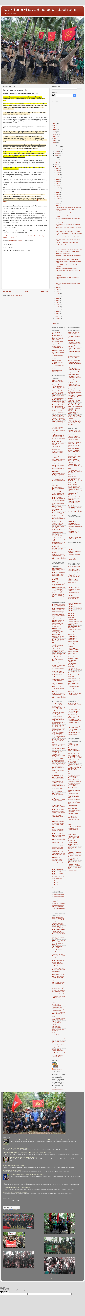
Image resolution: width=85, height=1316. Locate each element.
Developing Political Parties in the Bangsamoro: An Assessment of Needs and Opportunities (58, 480)
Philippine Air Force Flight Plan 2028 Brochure (74, 726)
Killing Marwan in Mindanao (58, 587)
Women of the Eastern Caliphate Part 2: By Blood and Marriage (74, 456)
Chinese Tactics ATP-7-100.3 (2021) (57, 843)
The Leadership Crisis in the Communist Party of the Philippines (75, 417)
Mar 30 (58, 170)
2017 (54, 138)
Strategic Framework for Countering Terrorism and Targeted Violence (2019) (58, 918)
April (56, 164)
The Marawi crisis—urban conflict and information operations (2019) (58, 427)
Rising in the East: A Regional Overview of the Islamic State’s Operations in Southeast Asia (74, 441)
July (56, 157)
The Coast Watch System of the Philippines (58, 527)
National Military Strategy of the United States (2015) (58, 987)
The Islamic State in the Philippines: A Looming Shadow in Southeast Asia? (75, 479)
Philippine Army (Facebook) (75, 608)
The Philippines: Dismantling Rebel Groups (58, 535)
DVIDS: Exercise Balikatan (58, 908)
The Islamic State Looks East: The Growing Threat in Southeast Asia (74, 432)
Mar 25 (58, 181)
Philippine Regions (56, 871)
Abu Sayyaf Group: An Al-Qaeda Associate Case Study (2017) (58, 645)
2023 (54, 125)
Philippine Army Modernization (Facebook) (74, 611)
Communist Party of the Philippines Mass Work (74, 352)
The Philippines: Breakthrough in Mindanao (74, 524)
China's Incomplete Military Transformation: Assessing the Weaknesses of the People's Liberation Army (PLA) (58, 766)
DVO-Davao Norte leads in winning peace (66, 268)
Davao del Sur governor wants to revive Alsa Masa (68, 207)
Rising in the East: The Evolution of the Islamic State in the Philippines (57, 392)
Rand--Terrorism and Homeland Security (73, 841)
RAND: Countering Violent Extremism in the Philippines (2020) (74, 869)
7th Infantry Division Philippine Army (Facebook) (75, 669)
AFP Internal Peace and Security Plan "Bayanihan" (74, 720)
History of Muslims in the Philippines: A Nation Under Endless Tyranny (75, 537)
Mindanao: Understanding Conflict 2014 (58, 484)
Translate (13, 1209)
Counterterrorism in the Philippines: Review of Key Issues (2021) (74, 852)
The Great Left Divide (73, 374)
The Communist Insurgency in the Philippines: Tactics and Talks (75, 397)
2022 (54, 127)
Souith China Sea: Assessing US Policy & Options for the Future (57, 795)
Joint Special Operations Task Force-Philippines (58, 906)
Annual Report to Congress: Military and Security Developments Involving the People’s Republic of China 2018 (58, 747)
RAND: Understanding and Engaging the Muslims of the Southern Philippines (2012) (58, 502)
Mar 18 (58, 196)
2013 (54, 321)
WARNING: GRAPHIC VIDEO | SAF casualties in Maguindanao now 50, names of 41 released (27, 1152)
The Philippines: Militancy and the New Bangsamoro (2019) (58, 412)
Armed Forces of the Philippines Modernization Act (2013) (74, 705)
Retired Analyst (57, 1069)
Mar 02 (58, 311)
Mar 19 (58, 194)
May (56, 162)
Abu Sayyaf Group (56, 628)
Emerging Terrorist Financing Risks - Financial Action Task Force (74, 807)
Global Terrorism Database (74, 826)
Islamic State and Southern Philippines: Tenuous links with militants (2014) (58, 475)
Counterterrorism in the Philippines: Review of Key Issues (58, 539)
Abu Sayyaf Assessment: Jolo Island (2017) (58, 637)
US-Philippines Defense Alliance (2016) (58, 356)
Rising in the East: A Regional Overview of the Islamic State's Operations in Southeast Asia (58, 387)
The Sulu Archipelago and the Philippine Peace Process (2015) (58, 470)
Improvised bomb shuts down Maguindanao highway (16, 1183)
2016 (54, 140)
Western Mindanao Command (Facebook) (73, 657)
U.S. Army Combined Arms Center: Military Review (58, 1019)
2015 (54, 142)
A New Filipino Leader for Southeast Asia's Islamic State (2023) (58, 690)
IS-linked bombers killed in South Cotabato (13, 1165)
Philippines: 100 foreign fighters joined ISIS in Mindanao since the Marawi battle (75, 466)
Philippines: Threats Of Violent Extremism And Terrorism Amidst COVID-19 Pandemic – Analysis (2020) (58, 406)
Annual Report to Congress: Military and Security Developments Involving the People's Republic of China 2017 (58, 838)
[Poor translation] (6, 1292)
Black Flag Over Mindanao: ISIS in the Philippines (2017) (58, 641)
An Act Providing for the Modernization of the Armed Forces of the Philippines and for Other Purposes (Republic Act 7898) (75, 569)
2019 (54, 134)
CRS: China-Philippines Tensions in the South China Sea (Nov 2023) (57, 861)
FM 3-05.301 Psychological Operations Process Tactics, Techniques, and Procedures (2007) (58, 997)
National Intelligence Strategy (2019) (57, 947)
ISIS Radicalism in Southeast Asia (72, 475)
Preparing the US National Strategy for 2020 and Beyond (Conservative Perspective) (58, 942)
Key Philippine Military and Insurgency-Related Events (40, 9)
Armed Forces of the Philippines (73, 583)
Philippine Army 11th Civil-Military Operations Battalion (74, 695)
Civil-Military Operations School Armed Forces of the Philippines (75, 603)
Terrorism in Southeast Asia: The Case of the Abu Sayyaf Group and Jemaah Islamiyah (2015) (58, 664)
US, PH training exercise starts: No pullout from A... (68, 251)
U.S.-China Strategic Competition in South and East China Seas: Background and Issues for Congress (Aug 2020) (58, 706)
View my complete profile (58, 1089)
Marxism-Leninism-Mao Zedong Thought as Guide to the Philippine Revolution (75, 405)
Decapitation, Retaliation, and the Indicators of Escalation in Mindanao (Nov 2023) (58, 550)
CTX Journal (55, 1032)
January (57, 318)
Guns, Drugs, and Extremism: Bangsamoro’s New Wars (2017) (58, 448)
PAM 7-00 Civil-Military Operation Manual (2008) (74, 708)
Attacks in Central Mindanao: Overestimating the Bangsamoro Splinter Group (58, 583)
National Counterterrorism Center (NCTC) (74, 833)
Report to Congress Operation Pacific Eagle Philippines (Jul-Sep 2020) (58, 1051)
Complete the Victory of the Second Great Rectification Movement (75, 392)
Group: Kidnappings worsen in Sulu (64, 222)
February (57, 316)
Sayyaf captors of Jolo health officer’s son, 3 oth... (68, 231)
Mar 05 (58, 304)
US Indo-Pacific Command (58, 903)
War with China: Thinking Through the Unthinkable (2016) (58, 741)
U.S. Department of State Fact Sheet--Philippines (58, 366)
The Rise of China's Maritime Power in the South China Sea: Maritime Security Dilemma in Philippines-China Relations (58, 806)
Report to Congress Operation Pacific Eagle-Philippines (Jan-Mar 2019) (58, 964)
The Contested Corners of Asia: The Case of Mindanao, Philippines (58, 531)
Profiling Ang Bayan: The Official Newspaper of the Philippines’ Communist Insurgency (74, 422)
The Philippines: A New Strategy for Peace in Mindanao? (74, 533)
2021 (54, 129)
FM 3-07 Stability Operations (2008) (56, 1005)
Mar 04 (58, 306)
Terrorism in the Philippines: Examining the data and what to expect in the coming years (75, 857)
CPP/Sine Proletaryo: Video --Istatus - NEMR (67, 259)
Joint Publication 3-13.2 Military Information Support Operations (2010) (58, 1009)
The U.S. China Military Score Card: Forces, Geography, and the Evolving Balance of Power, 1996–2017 (58, 754)
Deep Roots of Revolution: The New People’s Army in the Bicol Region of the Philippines (74, 344)
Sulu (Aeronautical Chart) (58, 876)
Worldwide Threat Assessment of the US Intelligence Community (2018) (74, 789)
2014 (54, 145)
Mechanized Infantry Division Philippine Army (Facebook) (74, 665)
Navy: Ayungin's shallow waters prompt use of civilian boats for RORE (27, 1174)
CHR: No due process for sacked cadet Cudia (67, 242)
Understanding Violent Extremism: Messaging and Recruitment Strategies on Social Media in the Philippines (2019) (75, 767)
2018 (54, 136)
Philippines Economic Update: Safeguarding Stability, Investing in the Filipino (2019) (58, 337)
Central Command (72, 636)
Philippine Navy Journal (74, 732)
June (56, 160)
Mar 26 (58, 179)
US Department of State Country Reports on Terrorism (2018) (74, 776)
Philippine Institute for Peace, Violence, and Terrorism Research (73, 837)
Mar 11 (58, 291)
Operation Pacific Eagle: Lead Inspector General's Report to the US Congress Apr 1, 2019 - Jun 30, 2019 (58, 417)
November (57, 149)
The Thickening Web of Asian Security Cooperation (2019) (58, 343)
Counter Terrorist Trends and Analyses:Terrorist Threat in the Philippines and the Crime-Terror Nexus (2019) (58, 614)
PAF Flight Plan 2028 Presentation (73, 723)
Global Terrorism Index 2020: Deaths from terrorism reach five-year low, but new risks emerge (74, 750)
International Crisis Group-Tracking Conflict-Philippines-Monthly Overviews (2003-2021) (74, 863)
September (58, 153)
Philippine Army (72, 606)
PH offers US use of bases (62, 244)
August (57, 155)
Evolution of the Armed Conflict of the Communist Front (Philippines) (74, 378)
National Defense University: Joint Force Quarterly (57, 1023)
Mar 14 (58, 205)
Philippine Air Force (73, 613)
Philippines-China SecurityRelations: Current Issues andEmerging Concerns (58, 800)
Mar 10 (58, 293)
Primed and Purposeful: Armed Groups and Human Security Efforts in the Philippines (58, 508)
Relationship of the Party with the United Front (74, 401)
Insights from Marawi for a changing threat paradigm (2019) (58, 423)
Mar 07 (58, 300)
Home (26, 292)
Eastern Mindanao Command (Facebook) (73, 649)
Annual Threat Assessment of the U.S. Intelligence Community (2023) (58, 1055)
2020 (54, 132)
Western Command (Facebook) (73, 642)
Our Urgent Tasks (72, 389)
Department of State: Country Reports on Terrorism (73, 830)
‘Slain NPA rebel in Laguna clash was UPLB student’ (16, 1148)
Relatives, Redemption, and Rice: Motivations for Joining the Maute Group (75, 436)
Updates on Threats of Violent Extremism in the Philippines (74, 451)
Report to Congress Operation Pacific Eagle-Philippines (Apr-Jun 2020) (58, 923)
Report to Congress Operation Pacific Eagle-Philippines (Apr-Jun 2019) (58, 959)
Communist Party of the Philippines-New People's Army (74, 364)
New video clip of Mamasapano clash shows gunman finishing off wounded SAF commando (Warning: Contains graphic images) (42, 1139)
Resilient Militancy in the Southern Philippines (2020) (58, 402)
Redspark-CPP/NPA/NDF (74, 546)
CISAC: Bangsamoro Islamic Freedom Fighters (58, 590)
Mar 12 (58, 289)
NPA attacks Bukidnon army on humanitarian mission (17, 1187)
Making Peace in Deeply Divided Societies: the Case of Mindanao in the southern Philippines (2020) (58, 397)
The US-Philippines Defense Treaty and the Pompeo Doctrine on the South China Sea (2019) (58, 348)
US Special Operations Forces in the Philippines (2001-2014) (58, 937)
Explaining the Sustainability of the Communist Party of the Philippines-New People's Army (74, 369)
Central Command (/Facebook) (72, 639)
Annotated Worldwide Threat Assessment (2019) (74, 780)
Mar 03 (58, 309)
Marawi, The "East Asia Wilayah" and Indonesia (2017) (57, 453)
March (56, 166)
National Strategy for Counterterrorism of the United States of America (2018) (74, 795)
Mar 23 (58, 185)
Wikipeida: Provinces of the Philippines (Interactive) (58, 868)
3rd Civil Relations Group (74, 678)
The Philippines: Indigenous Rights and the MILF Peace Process (75, 528)
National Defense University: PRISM (56, 1027)
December (57, 146)
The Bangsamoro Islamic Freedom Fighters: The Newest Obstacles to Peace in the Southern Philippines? (58, 577)
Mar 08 (58, 298)
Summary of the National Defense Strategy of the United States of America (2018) (58, 978)
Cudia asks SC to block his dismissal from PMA (67, 237)
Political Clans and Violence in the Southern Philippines (58, 513)
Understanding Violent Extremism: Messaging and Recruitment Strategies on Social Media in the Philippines (75, 492)
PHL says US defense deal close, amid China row (68, 281)
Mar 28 (58, 174)
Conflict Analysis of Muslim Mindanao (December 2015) (58, 461)
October (57, 151)
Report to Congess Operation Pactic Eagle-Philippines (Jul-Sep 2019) (58, 954)
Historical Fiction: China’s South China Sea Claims (58, 820)
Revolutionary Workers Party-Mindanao (73, 558)
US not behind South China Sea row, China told (15, 1192)
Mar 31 (58, 168)
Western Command (73, 651)
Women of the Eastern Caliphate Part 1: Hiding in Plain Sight (74, 461)
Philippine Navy (72, 619)
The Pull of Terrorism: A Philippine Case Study (57, 675)
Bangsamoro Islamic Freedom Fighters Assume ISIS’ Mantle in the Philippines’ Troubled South (58, 570)
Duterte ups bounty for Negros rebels (12, 1170)
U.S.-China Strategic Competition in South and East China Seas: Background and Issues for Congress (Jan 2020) (58, 713)
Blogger (51, 1278)
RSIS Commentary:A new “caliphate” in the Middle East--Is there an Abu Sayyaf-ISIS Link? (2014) (58, 670)
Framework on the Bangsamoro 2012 (72, 520)
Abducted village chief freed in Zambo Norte (67, 247)
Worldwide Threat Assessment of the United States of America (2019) (58, 973)
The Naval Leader (72, 734)
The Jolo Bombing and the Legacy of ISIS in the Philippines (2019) (58, 440)
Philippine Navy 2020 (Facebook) (73, 623)
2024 (54, 123)
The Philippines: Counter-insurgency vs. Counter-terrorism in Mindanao (58, 523)
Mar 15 (58, 203)
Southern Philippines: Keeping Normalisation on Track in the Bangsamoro (58, 381)
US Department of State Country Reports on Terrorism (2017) (74, 784)
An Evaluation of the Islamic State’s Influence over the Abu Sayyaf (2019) (58, 620)
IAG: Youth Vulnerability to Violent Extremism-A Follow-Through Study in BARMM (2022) (58, 544)
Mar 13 (58, 287)
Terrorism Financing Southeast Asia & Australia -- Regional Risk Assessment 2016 (75, 815)
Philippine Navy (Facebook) (75, 621)
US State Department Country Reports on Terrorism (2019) (73, 761)
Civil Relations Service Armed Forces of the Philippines (73, 594)
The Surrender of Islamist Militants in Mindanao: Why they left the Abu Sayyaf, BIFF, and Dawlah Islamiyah (58, 556)
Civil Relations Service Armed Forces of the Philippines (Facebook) (73, 599)
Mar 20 (58, 192)
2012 (54, 323)
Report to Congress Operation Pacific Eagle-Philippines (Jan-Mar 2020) (58, 928)
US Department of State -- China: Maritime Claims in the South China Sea (58, 790)
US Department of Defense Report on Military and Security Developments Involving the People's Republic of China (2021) (58, 848)
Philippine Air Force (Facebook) (73, 616)
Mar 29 (58, 172)
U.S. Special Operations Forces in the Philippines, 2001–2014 (58, 465)
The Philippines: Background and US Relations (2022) (57, 370)
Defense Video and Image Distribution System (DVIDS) (58, 1046)
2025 (54, 121)
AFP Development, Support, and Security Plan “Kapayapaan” (74, 716)
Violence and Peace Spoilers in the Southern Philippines (58, 488)
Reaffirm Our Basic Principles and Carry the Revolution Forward (74, 386)
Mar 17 (58, 198)
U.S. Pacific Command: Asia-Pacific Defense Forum (58, 1035)
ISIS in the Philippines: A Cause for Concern (74, 483)
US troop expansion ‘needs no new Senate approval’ (69, 249)
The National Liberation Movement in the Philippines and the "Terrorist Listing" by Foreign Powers (74, 411)
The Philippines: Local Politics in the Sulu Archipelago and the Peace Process (58, 517)
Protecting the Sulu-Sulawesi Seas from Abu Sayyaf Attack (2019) (58, 650)
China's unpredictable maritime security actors (58, 774)
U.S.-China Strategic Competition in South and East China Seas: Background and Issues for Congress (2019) (58, 720)
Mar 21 (58, 190)
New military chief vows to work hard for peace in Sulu (23, 1157)
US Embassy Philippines (58, 894)
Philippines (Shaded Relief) (58, 882)
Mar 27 (58, 177)
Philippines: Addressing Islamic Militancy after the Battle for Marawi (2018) (58, 435)
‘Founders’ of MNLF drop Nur (63, 253)
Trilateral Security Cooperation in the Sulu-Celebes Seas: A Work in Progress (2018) (58, 632)
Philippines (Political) (57, 884)
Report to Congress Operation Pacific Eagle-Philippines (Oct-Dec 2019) (58, 932)
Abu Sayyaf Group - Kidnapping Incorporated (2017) (58, 659)
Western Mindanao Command (72, 654)
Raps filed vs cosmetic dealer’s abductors (66, 212)
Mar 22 (58, 188)
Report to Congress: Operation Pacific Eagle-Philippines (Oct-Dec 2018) (58, 968)
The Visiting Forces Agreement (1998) (56, 359)
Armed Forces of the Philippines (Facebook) (73, 586)
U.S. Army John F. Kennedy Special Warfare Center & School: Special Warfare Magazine (58, 1014)
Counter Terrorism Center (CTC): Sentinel (58, 1030)
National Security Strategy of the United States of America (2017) (58, 984)
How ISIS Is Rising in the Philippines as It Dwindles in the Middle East (75, 471)
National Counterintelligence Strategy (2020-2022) (73, 744)
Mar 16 (58, 201)
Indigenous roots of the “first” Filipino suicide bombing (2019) (57, 625)
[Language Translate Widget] (11, 1207)
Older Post (44, 292)
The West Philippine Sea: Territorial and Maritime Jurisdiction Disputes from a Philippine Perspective (58, 831)
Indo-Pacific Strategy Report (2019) (57, 950)
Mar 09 (58, 296)
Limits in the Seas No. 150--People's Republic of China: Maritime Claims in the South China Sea (58, 855)
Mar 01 (58, 313)
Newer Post (7, 292)
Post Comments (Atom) (16, 295)
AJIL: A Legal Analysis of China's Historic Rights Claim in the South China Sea (58, 825)
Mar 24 (58, 183)
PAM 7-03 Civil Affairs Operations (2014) (73, 712)
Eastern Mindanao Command (72, 645)
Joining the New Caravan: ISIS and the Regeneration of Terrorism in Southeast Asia (74, 801)
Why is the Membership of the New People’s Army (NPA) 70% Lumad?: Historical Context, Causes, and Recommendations (75, 357)
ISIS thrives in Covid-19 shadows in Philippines (74, 487)
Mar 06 (58, 302)
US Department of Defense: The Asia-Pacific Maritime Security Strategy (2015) (58, 760)
